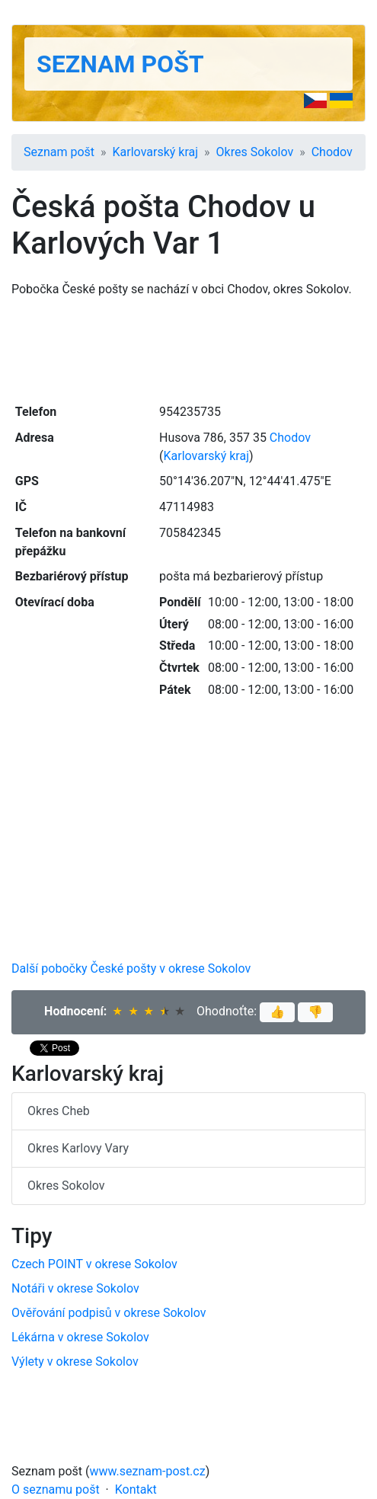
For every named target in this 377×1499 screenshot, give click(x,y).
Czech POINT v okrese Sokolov (94, 1264)
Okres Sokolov (255, 152)
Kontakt (136, 1489)
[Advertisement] (188, 349)
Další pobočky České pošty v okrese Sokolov (131, 968)
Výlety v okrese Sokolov (75, 1361)
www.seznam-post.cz (148, 1471)
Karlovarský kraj (155, 152)
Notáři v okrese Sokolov (75, 1288)
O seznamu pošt (55, 1489)
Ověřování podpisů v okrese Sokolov (108, 1313)
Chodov (332, 152)
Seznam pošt (120, 64)
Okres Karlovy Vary (78, 1148)
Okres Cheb (58, 1111)
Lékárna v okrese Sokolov (80, 1337)
